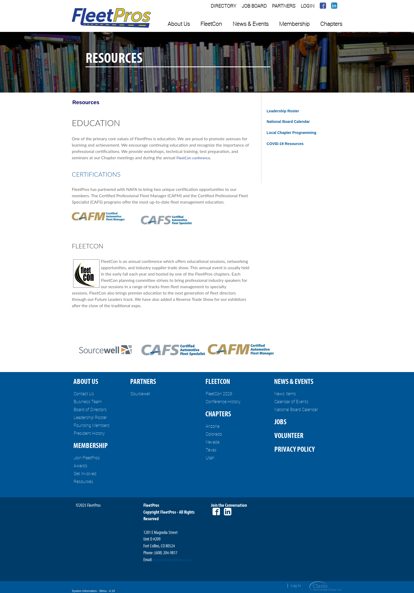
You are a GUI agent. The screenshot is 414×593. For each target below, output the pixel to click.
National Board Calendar (288, 121)
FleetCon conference (193, 158)
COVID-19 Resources (285, 144)
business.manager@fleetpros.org (172, 560)
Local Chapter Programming (291, 133)
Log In (296, 586)
